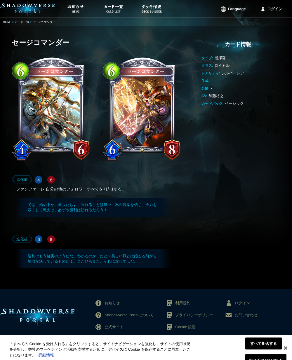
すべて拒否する (263, 345)
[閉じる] (285, 350)
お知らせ (112, 303)
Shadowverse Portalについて (129, 315)
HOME (7, 22)
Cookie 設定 (185, 327)
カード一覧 (22, 22)
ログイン (274, 9)
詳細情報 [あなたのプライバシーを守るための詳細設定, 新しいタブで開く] (46, 357)
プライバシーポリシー (194, 315)
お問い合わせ (246, 315)
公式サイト (114, 327)
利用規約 (182, 303)
